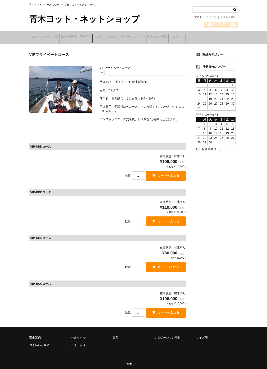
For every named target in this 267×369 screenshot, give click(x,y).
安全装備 (100, 37)
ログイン (211, 17)
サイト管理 (78, 342)
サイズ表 (202, 335)
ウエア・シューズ (126, 37)
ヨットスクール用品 (47, 37)
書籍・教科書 (77, 37)
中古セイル (217, 37)
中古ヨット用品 (191, 37)
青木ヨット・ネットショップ (84, 19)
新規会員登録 (228, 17)
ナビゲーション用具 (160, 37)
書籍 (115, 335)
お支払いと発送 (39, 342)
